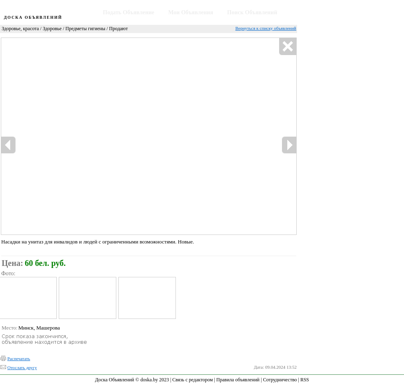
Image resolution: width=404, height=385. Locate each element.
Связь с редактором (192, 380)
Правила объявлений (238, 380)
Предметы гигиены (85, 28)
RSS (304, 380)
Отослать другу (22, 367)
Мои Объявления (190, 12)
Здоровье (52, 28)
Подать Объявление (128, 12)
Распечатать (18, 358)
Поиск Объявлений (252, 12)
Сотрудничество (280, 380)
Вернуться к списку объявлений (265, 28)
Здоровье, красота (20, 28)
